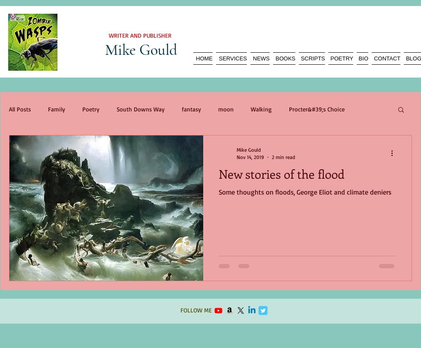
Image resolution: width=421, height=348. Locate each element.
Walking (261, 109)
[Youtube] (218, 310)
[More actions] (395, 153)
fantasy (191, 109)
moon (226, 109)
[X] (240, 310)
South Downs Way (141, 109)
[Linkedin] (251, 310)
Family (56, 109)
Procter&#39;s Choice (317, 109)
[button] (401, 110)
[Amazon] (229, 310)
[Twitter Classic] (263, 310)
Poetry (90, 109)
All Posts (20, 109)
